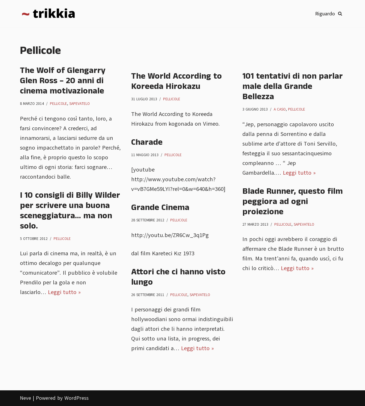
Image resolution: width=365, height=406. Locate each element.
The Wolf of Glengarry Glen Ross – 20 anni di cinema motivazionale (63, 81)
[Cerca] (340, 13)
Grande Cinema (160, 208)
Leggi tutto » (299, 173)
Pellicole (58, 103)
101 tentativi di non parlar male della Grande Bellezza (292, 86)
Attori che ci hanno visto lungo (178, 277)
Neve (25, 398)
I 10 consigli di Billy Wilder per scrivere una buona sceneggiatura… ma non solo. (70, 210)
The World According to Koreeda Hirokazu (176, 81)
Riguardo (325, 13)
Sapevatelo (79, 103)
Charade (147, 142)
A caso (280, 109)
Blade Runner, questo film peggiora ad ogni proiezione (292, 201)
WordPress (76, 398)
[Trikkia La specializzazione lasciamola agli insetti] (48, 13)
